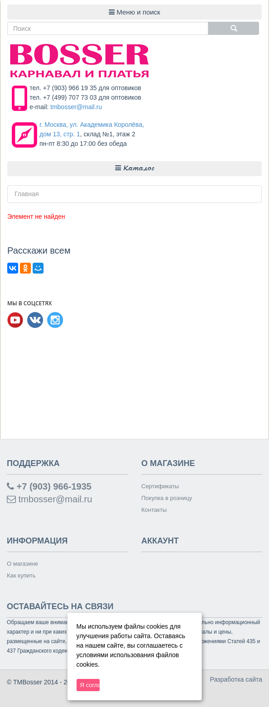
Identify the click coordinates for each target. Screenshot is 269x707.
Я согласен (89, 685)
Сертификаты (160, 486)
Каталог (134, 168)
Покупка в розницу (167, 498)
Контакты (154, 509)
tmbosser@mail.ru (76, 107)
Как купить (21, 575)
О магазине (22, 563)
